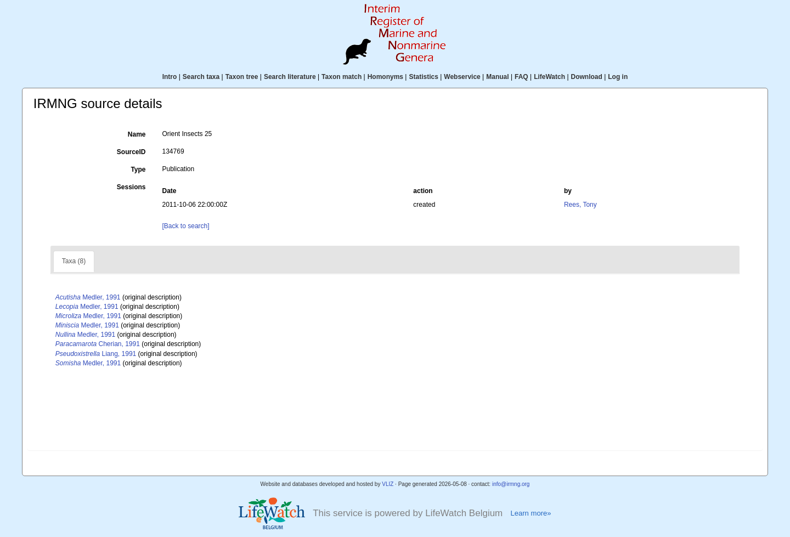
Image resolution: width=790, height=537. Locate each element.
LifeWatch (549, 77)
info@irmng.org (511, 484)
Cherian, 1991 (97, 344)
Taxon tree (241, 77)
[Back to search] (186, 226)
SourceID (131, 152)
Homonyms (385, 77)
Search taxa (201, 77)
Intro (169, 77)
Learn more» (530, 513)
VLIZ (387, 484)
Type (138, 169)
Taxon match (341, 77)
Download (586, 77)
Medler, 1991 (88, 297)
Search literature (290, 77)
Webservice (462, 77)
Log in (618, 77)
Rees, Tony (580, 204)
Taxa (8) (74, 261)
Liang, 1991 (95, 354)
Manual (497, 77)
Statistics (423, 77)
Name (137, 134)
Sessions (131, 187)
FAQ (521, 77)
